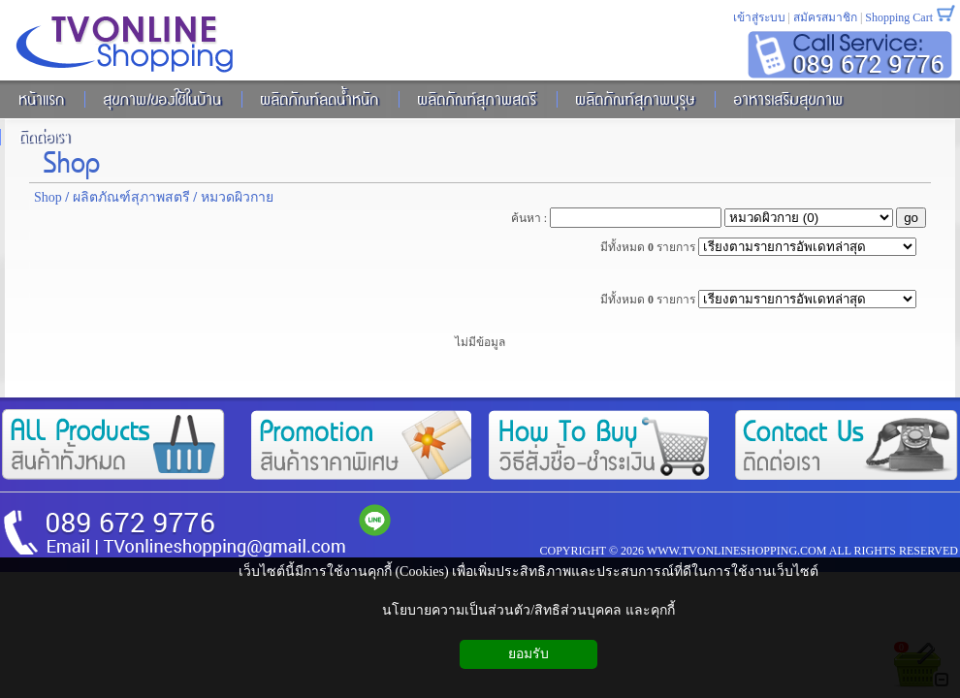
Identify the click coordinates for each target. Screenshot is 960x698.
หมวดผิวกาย (237, 197)
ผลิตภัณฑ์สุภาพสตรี (131, 197)
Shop (72, 159)
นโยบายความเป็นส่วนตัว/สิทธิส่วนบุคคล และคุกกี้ (528, 610)
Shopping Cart (899, 17)
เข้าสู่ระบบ (759, 17)
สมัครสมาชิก (825, 17)
